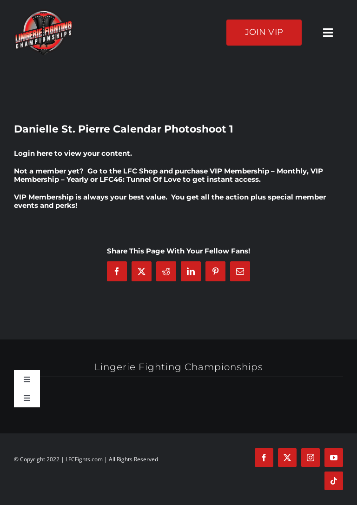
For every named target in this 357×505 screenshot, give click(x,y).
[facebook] (264, 457)
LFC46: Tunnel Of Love (140, 179)
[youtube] (333, 457)
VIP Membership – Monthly (258, 170)
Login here (33, 153)
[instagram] (310, 457)
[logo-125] (43, 12)
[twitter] (287, 457)
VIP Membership (43, 197)
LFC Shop (140, 170)
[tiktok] (333, 481)
